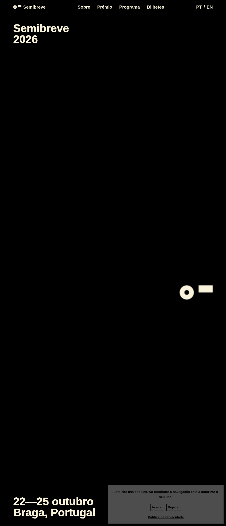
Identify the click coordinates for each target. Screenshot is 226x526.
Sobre (84, 7)
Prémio (104, 7)
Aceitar (157, 507)
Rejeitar (174, 507)
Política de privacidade (166, 517)
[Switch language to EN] (210, 7)
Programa (129, 7)
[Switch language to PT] (199, 7)
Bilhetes (155, 7)
